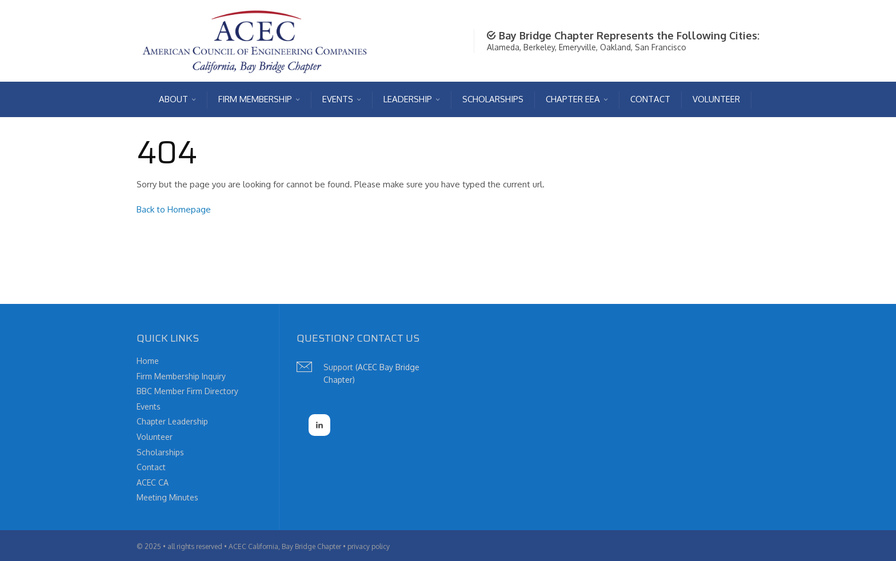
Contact (151, 467)
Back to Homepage (174, 209)
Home (148, 361)
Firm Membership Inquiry (181, 376)
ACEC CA (153, 482)
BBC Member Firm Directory (187, 391)
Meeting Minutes (167, 497)
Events (149, 406)
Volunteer (155, 437)
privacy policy (368, 546)
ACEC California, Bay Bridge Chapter (285, 546)
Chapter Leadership (172, 421)
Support (338, 367)
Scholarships (160, 452)
